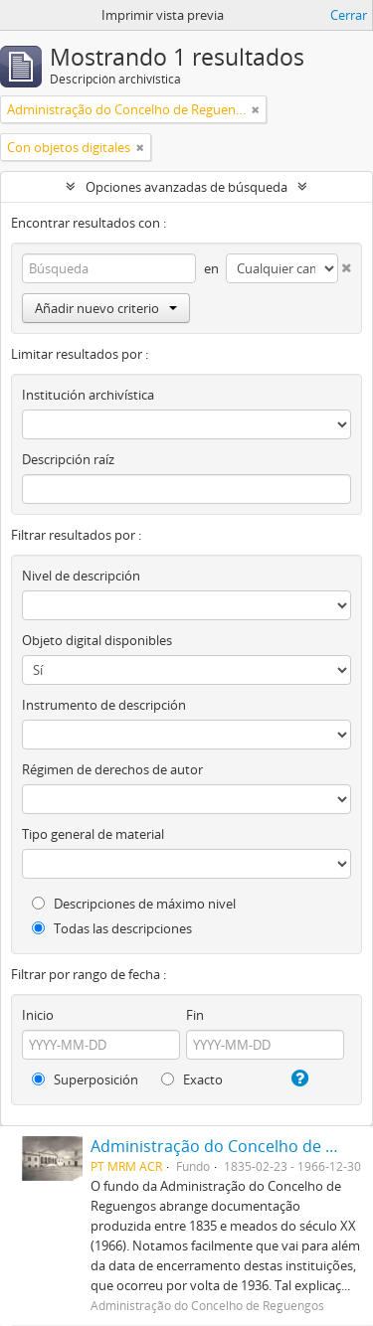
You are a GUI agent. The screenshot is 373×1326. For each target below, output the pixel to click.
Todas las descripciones (112, 928)
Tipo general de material (93, 834)
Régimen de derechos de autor (112, 769)
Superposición (85, 1079)
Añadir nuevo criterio (106, 308)
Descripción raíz (68, 459)
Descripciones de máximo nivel (134, 903)
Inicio (38, 1015)
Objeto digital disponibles (97, 640)
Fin (195, 1015)
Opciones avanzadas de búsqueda (186, 187)
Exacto (192, 1079)
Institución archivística (88, 395)
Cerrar (348, 15)
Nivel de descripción (81, 575)
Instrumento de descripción (104, 705)
